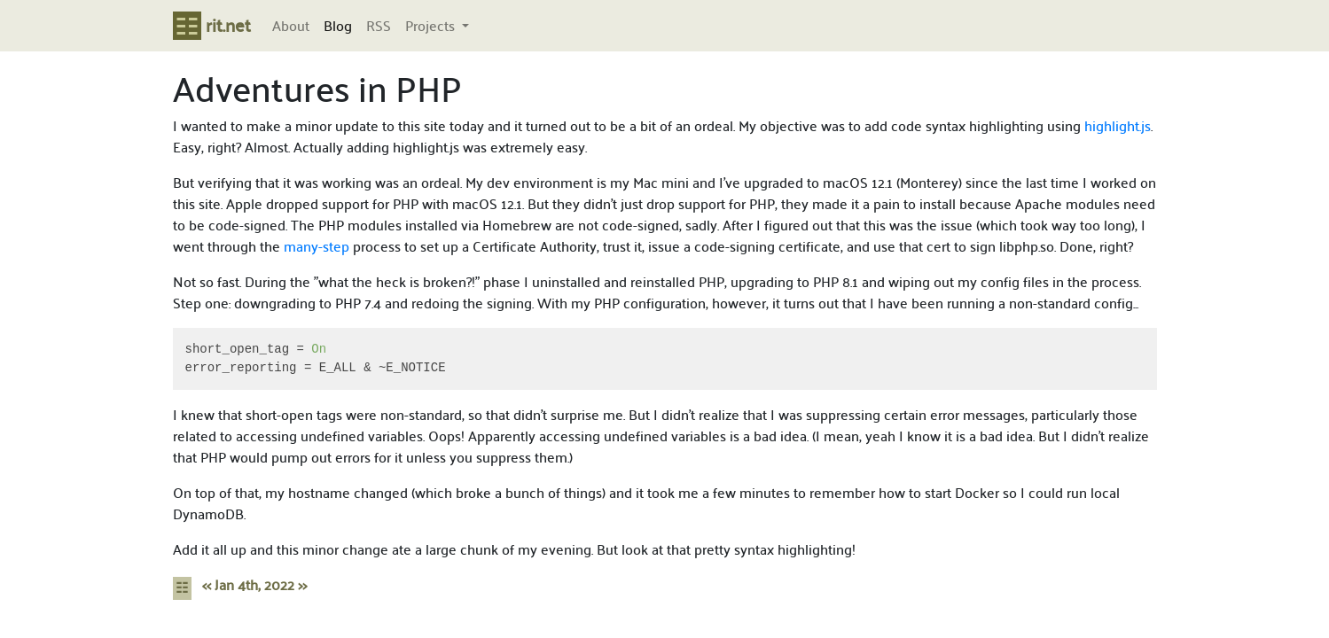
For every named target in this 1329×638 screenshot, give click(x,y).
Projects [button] (431, 25)
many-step (316, 246)
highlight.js (1117, 125)
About (290, 25)
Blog (338, 25)
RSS (378, 25)
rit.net (212, 24)
